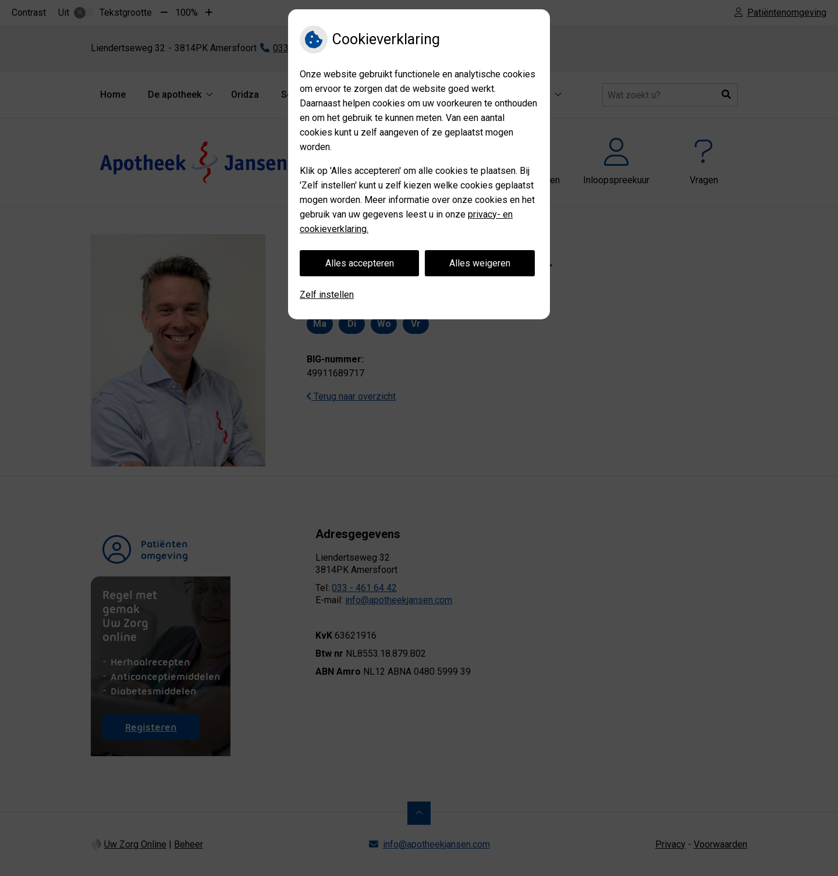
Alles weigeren (479, 263)
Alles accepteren (359, 263)
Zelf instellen (327, 294)
